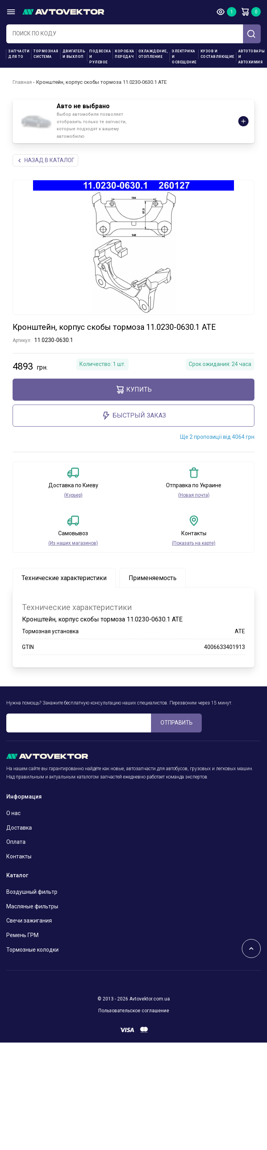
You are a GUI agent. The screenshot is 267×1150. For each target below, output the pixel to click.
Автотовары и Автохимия (251, 56)
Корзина (245, 12)
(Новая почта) (194, 495)
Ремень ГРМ (22, 935)
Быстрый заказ (133, 415)
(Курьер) (73, 495)
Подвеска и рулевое (100, 56)
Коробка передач (124, 54)
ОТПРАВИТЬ (176, 722)
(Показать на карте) (193, 543)
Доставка (19, 828)
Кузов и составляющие (217, 54)
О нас (13, 813)
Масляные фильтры (32, 906)
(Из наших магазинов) (73, 543)
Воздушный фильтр (31, 892)
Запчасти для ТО (18, 54)
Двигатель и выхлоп (74, 54)
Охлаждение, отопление (153, 54)
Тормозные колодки (32, 950)
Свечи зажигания (29, 920)
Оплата (16, 842)
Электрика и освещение (184, 56)
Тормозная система (46, 54)
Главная (22, 82)
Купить (133, 389)
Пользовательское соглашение (133, 1010)
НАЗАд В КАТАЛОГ (45, 160)
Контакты (18, 856)
